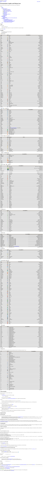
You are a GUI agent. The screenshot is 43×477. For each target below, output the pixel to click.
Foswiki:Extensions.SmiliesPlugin (11, 398)
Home (12, 404)
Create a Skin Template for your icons (8, 19)
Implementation (3, 16)
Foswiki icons (5, 13)
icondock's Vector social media (4, 467)
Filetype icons (5, 15)
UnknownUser (8, 470)
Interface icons (5, 12)
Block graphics (5, 14)
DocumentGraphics (13, 458)
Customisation (3, 18)
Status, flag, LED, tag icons (7, 11)
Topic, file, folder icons (6, 9)
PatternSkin (4, 444)
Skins (1, 447)
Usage (2, 7)
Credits (2, 22)
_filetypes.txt (34, 450)
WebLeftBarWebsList (16, 246)
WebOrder (5, 0)
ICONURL (9, 407)
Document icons (5, 8)
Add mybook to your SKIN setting (8, 20)
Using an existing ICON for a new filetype (9, 21)
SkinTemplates (5, 447)
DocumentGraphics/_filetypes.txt (4, 421)
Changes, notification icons (6, 10)
